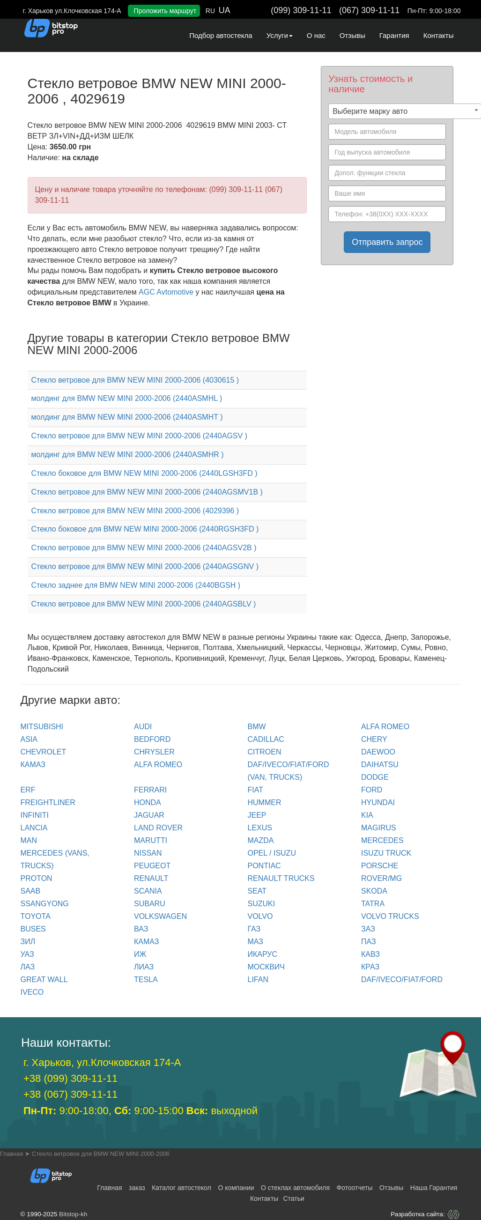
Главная (109, 1187)
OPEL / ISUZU (272, 853)
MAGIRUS (378, 828)
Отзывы (352, 35)
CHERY (374, 739)
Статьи (293, 1198)
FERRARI (150, 790)
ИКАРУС (263, 954)
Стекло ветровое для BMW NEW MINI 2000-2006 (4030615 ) (135, 380)
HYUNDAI (378, 802)
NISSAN (148, 853)
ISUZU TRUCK (386, 853)
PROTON (36, 878)
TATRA (373, 904)
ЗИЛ (28, 942)
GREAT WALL (44, 979)
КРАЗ (370, 967)
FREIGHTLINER (48, 802)
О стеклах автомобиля (295, 1187)
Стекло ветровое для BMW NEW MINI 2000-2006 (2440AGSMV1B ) (147, 492)
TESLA (146, 979)
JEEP (257, 815)
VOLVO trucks (390, 916)
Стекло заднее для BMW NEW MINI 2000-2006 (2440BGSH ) (136, 585)
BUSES (33, 929)
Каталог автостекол (181, 1187)
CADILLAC (266, 739)
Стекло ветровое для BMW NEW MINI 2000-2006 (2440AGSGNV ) (145, 566)
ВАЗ (141, 929)
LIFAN (258, 979)
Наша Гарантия (434, 1187)
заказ (137, 1187)
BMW (257, 727)
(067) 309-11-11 (369, 10)
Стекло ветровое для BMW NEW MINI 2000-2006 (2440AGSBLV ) (143, 604)
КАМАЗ (33, 765)
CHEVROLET (44, 752)
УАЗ (27, 954)
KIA (367, 815)
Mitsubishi (42, 727)
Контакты (438, 35)
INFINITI (35, 815)
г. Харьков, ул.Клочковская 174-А (102, 1062)
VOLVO (260, 916)
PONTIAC (264, 866)
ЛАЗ (28, 967)
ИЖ (140, 954)
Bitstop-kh (73, 1214)
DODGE (375, 777)
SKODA (374, 891)
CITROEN (264, 752)
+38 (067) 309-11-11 (70, 1094)
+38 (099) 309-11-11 (70, 1078)
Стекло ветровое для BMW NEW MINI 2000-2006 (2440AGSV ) (139, 436)
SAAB (31, 891)
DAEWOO (378, 752)
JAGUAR (149, 815)
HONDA (147, 802)
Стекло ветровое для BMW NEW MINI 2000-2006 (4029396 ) (135, 511)
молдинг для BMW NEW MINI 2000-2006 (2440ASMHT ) (127, 417)
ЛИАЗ (144, 967)
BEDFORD (152, 739)
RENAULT (151, 878)
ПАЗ (368, 942)
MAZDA (261, 840)
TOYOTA (36, 916)
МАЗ (255, 942)
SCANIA (148, 891)
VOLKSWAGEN (160, 916)
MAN (29, 840)
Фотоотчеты (354, 1187)
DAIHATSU (380, 765)
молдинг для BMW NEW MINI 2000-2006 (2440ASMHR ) (127, 454)
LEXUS (260, 828)
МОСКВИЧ (266, 967)
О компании (236, 1187)
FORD (371, 790)
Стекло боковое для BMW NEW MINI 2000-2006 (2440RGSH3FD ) (145, 529)
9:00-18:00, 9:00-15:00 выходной (140, 1110)
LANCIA (34, 828)
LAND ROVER (158, 828)
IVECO (32, 992)
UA (224, 10)
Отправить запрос (387, 242)
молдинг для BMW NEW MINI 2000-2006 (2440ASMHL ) (126, 398)
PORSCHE (379, 866)
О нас (316, 35)
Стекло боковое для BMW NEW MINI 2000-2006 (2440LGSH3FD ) (144, 473)
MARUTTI (150, 840)
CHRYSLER (154, 752)
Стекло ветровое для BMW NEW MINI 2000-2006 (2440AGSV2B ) (144, 548)
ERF (28, 790)
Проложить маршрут (165, 11)
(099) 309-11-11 (301, 10)
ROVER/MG (381, 878)
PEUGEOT (152, 866)
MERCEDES (382, 840)
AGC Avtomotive (166, 292)
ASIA (29, 739)
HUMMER (264, 802)
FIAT (255, 790)
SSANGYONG (45, 904)
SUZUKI (261, 904)
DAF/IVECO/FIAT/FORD (402, 979)
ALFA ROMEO (385, 727)
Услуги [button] (279, 35)
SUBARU (149, 904)
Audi (143, 727)
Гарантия (394, 35)
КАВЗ (370, 954)
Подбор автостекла (220, 35)
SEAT (257, 891)
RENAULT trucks (281, 878)
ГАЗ (254, 929)
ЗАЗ (368, 929)
